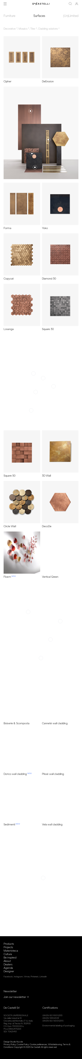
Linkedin (43, 976)
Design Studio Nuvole (13, 1041)
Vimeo (27, 976)
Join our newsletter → (16, 997)
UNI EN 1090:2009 (50, 1018)
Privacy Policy (10, 1044)
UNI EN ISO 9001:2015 (52, 1015)
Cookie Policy (23, 1044)
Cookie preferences (38, 1044)
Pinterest (34, 976)
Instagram (18, 976)
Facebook (8, 976)
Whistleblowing (55, 1044)
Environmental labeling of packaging (58, 1025)
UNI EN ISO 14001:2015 (52, 1021)
